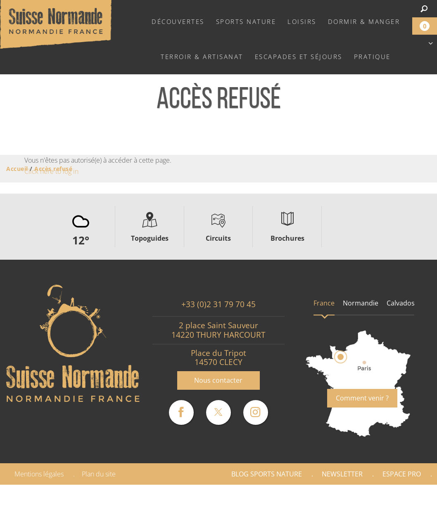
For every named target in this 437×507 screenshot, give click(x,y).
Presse (411, 495)
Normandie (360, 303)
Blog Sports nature (266, 474)
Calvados (401, 303)
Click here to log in (51, 171)
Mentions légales (39, 474)
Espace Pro (401, 474)
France (324, 303)
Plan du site (99, 474)
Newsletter (342, 474)
